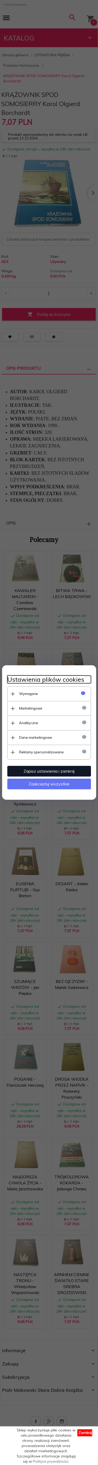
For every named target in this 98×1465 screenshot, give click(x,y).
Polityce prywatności (50, 1461)
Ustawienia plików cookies (45, 679)
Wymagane (28, 694)
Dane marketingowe (35, 737)
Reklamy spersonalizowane (41, 752)
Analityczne (28, 723)
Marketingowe (30, 708)
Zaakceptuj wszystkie (49, 783)
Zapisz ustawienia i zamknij (49, 771)
